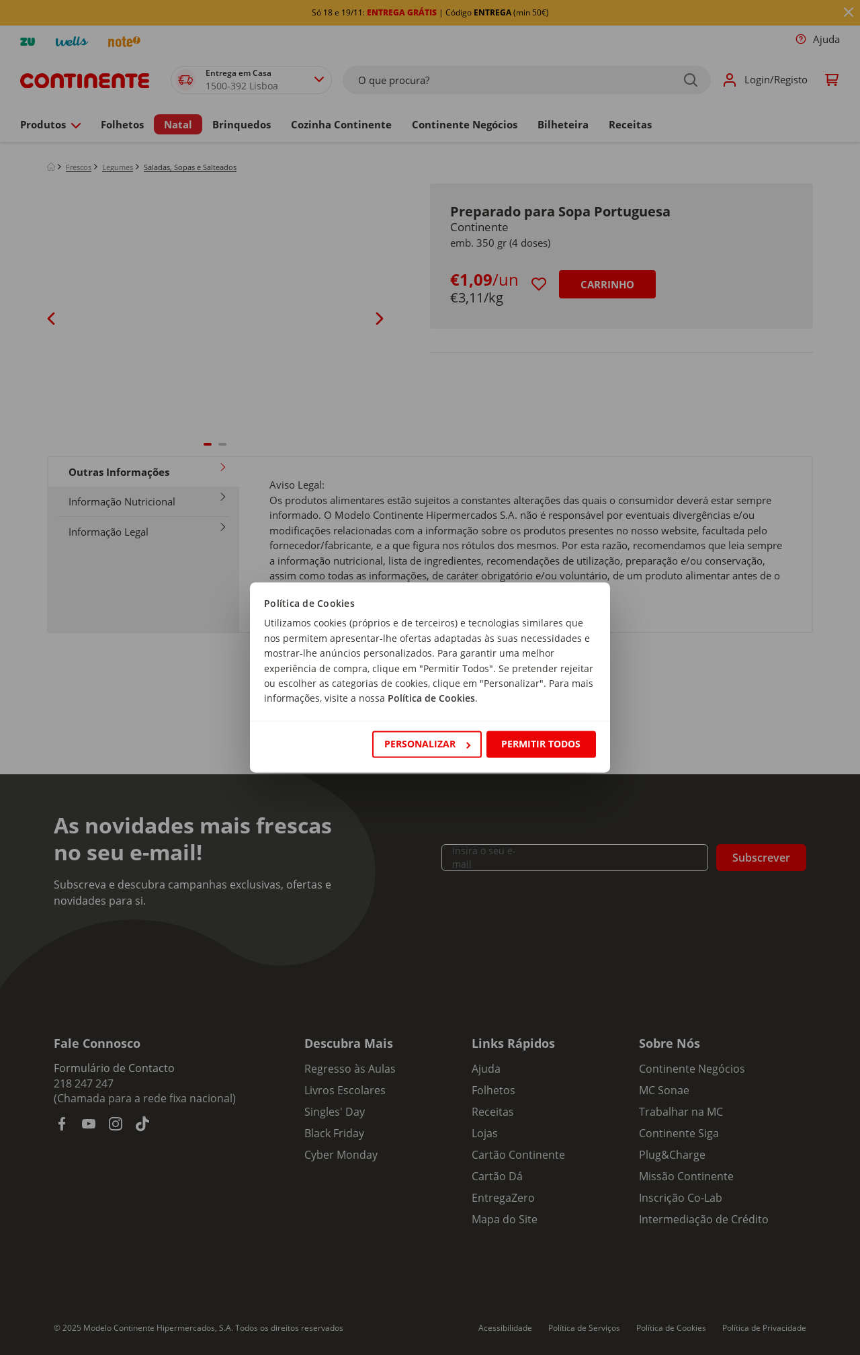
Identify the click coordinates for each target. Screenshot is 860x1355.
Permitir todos (540, 743)
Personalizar (427, 743)
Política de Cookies (431, 698)
